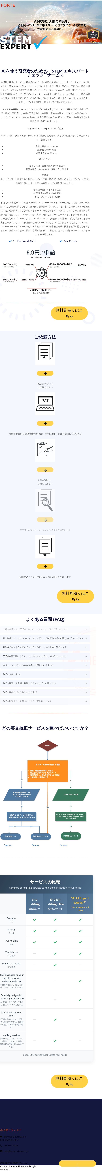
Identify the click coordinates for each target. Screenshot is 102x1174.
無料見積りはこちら (69, 313)
